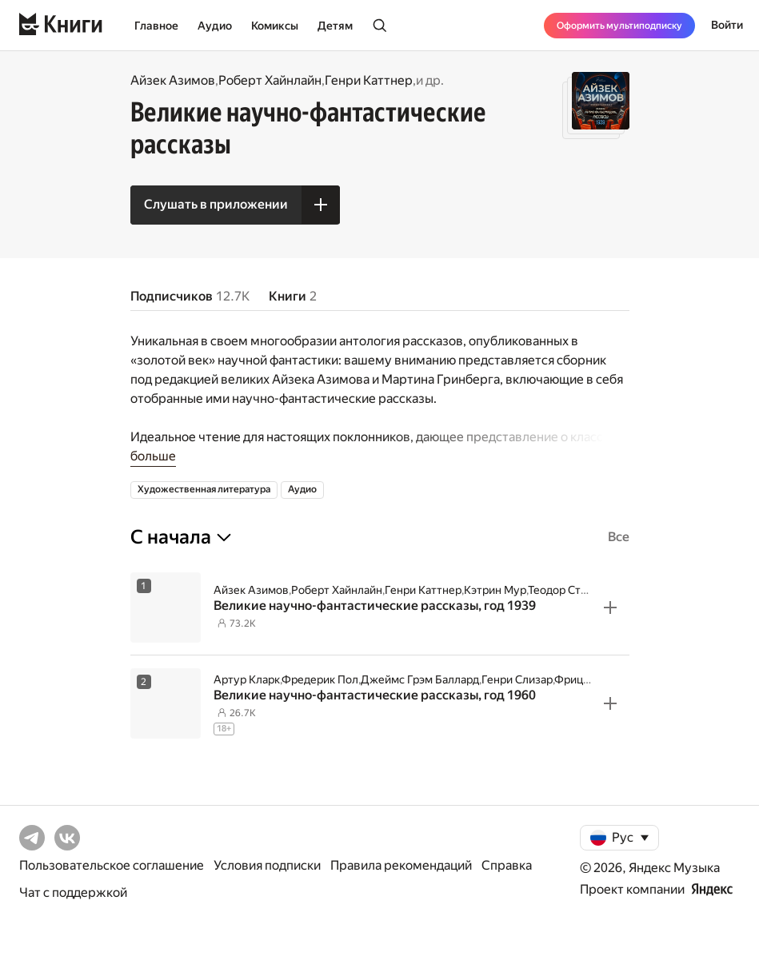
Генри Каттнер (369, 80)
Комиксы (274, 25)
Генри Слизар (517, 679)
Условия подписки (267, 865)
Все (618, 536)
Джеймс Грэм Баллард (420, 679)
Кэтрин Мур (495, 590)
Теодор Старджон (574, 590)
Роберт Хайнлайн (270, 80)
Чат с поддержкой (73, 892)
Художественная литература (204, 489)
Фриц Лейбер (589, 679)
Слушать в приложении (216, 204)
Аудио (215, 25)
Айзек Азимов (172, 80)
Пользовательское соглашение (111, 865)
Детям (335, 25)
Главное (156, 25)
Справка (506, 865)
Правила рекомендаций (401, 865)
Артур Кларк (247, 679)
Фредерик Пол (320, 679)
